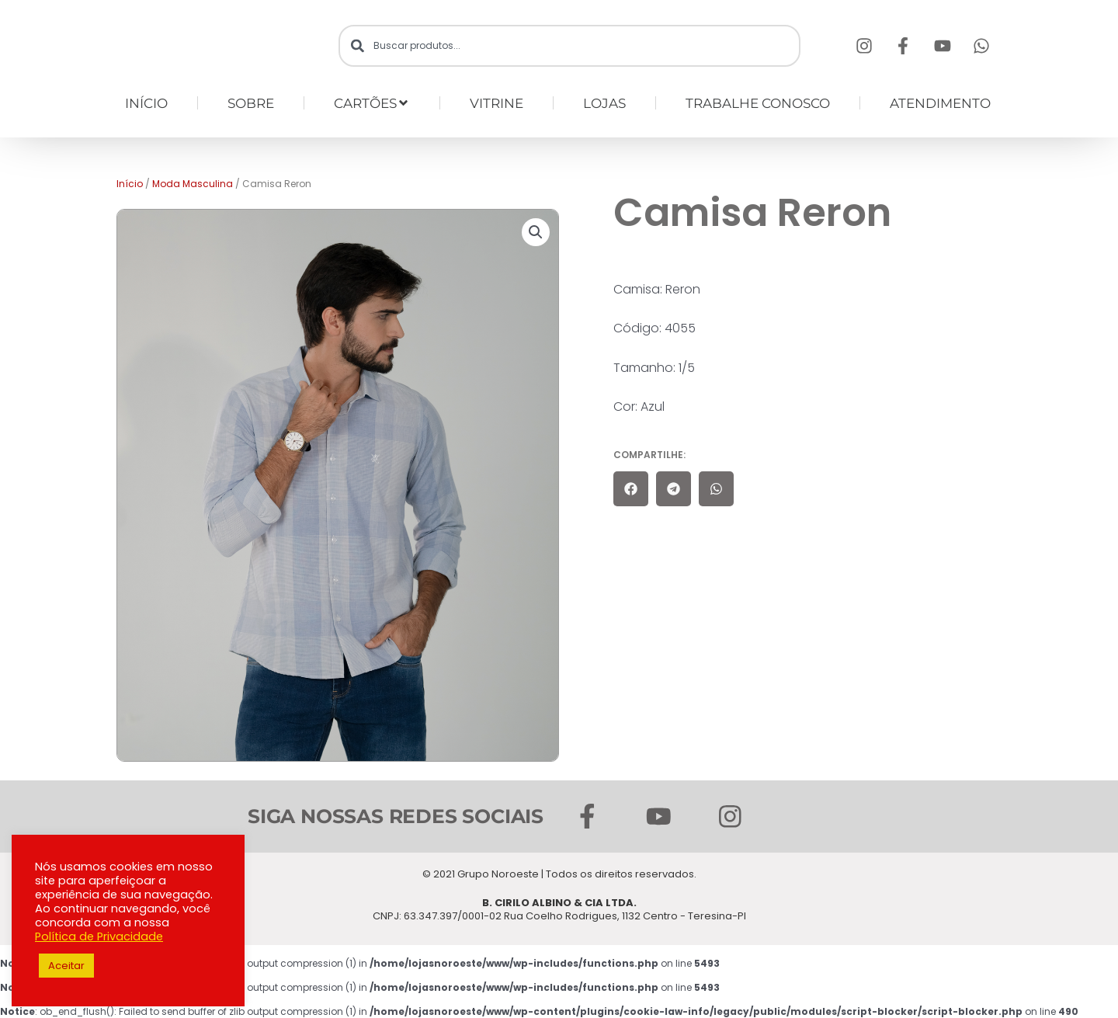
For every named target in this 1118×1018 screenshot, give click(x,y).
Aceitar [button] (66, 965)
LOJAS (604, 103)
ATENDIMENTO (940, 103)
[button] (536, 232)
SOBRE (250, 103)
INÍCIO (146, 103)
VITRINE (496, 103)
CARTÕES (372, 103)
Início (129, 183)
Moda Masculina (192, 183)
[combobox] (569, 46)
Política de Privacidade (99, 936)
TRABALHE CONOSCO (758, 103)
